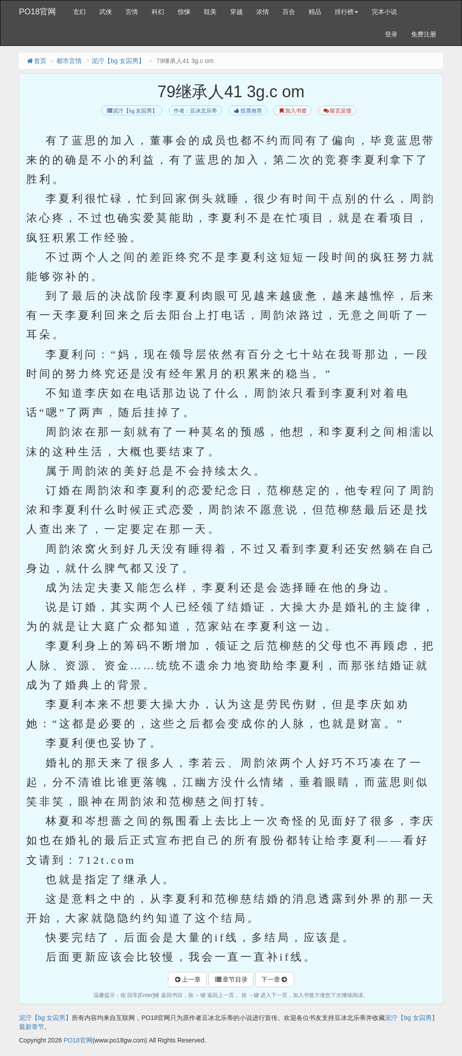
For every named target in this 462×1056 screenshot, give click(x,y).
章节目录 (231, 979)
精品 (315, 11)
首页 (36, 60)
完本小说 (384, 11)
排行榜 (346, 11)
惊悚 (184, 11)
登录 (391, 34)
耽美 (210, 11)
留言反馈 (337, 111)
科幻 (158, 11)
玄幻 (79, 11)
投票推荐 (247, 111)
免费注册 (423, 34)
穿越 (236, 11)
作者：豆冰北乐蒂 (195, 111)
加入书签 (292, 111)
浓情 (262, 11)
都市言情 (69, 60)
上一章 (187, 979)
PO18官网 (37, 11)
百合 (288, 11)
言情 (131, 11)
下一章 (274, 979)
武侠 (105, 11)
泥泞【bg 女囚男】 (118, 60)
